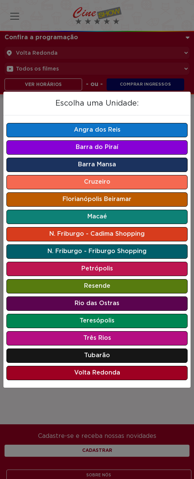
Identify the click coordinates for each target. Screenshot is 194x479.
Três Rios (97, 338)
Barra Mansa (97, 164)
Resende (97, 286)
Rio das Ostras (97, 303)
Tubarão (97, 355)
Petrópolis (97, 269)
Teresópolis (97, 321)
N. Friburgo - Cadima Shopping (97, 234)
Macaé (97, 217)
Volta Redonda (97, 373)
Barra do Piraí (97, 147)
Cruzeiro (97, 182)
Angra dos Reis (97, 130)
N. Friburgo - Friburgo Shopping (97, 251)
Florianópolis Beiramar (97, 199)
